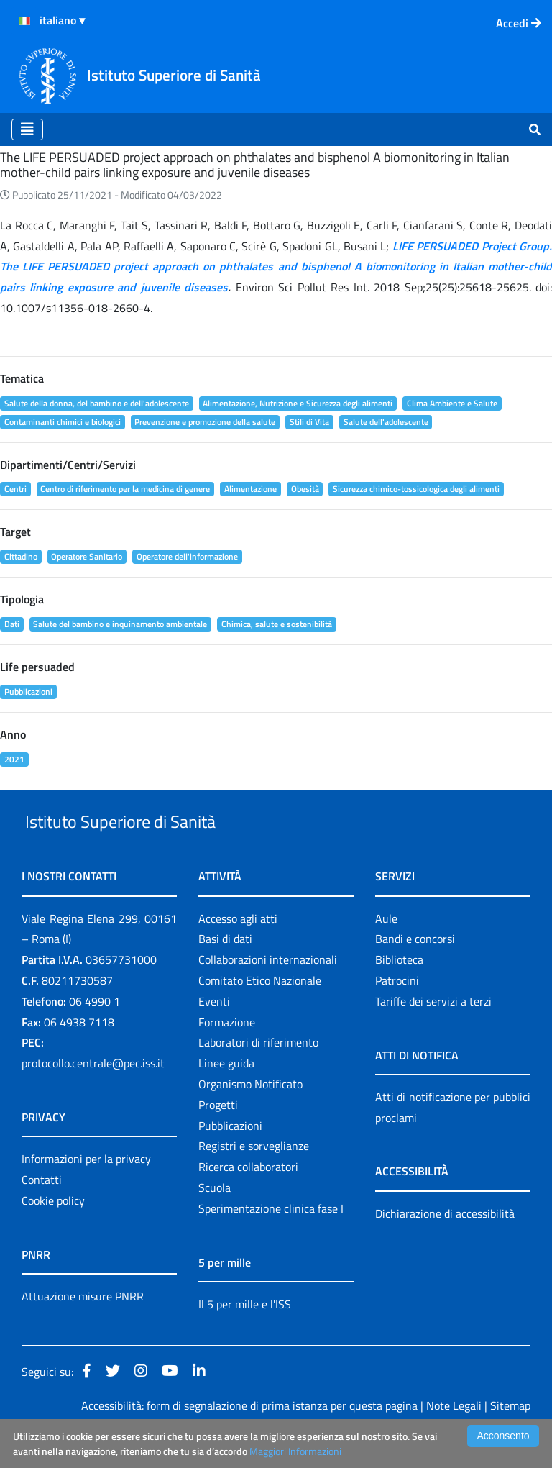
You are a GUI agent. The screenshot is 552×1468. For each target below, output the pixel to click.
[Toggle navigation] (27, 129)
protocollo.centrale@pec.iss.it (93, 1096)
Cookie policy (53, 1233)
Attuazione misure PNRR (83, 1329)
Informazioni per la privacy (86, 1191)
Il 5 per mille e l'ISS (244, 1337)
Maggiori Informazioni (295, 1451)
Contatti (42, 1212)
